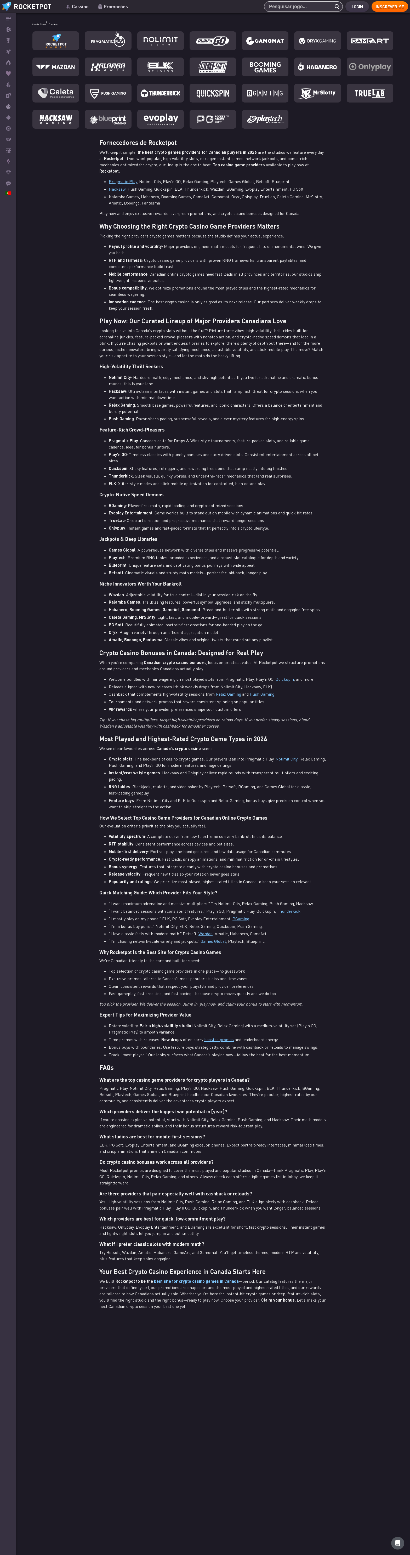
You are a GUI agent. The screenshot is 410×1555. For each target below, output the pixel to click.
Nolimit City (286, 759)
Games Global (213, 941)
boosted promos (219, 1039)
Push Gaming (262, 694)
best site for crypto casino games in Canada (196, 1281)
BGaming (240, 918)
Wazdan (205, 933)
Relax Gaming (228, 694)
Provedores (86, 23)
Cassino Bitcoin (51, 23)
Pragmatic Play (123, 181)
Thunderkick (288, 911)
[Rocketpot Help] (398, 1543)
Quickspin (285, 679)
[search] (332, 6)
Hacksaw (117, 189)
